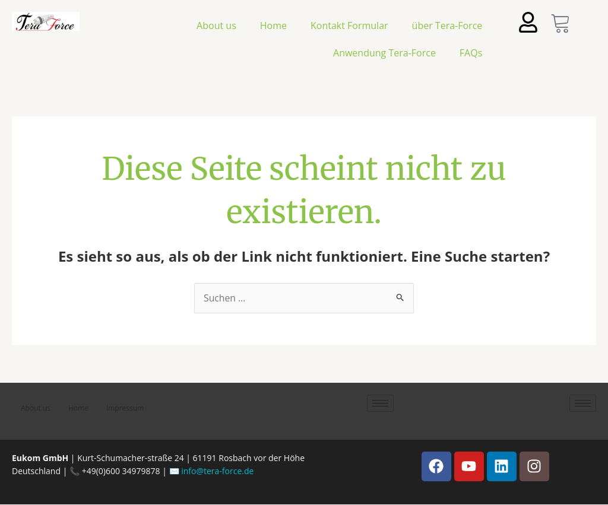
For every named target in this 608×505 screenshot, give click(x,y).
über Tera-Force (447, 25)
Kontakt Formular (349, 25)
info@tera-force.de (217, 471)
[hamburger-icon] (380, 403)
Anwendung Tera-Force (384, 52)
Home (273, 25)
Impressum (125, 409)
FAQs (471, 52)
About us (216, 25)
